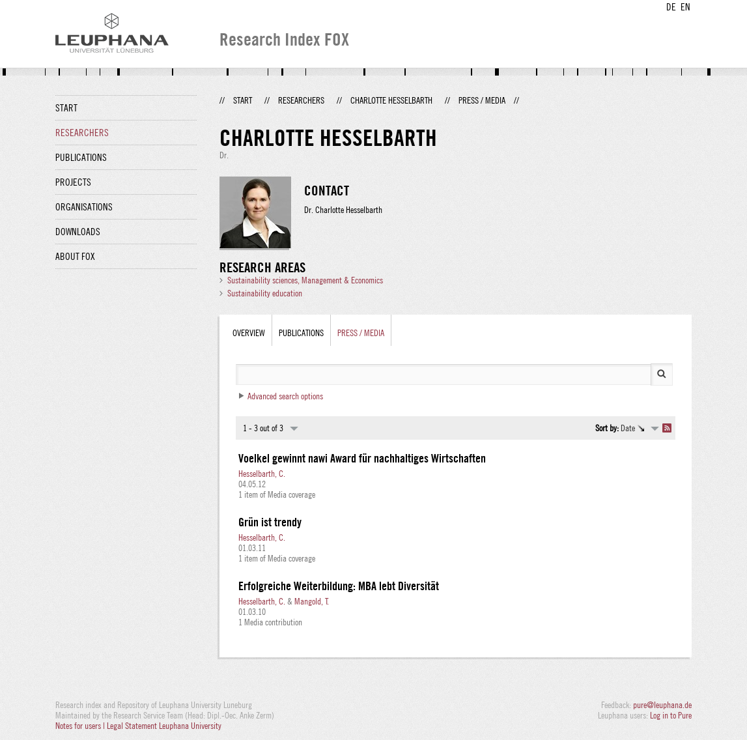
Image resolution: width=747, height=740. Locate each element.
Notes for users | (81, 725)
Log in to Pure (671, 715)
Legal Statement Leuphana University (164, 725)
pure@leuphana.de (662, 705)
